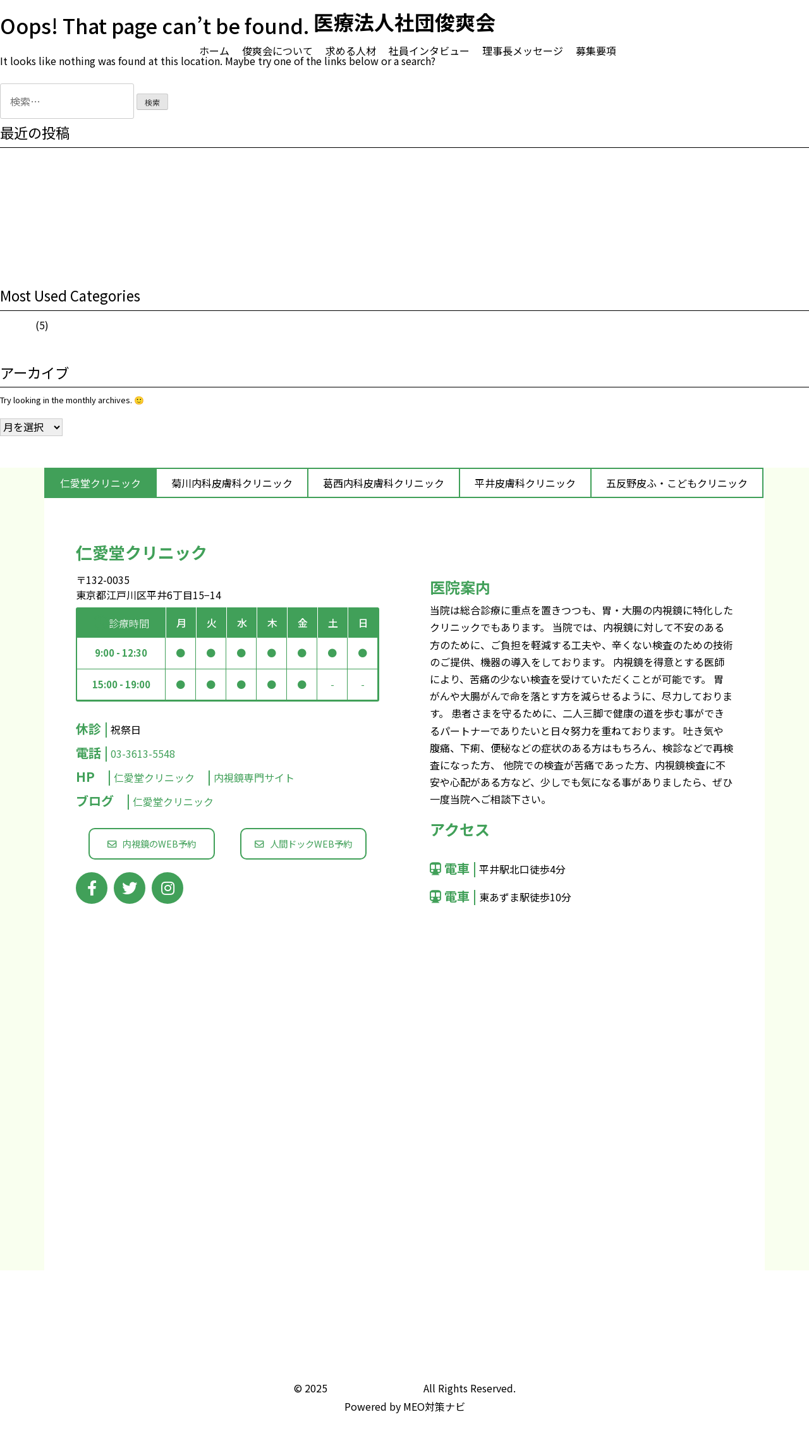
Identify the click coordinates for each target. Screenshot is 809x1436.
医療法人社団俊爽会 (375, 1388)
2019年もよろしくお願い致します (62, 227)
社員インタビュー (429, 50)
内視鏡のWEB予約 (151, 843)
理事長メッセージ (522, 50)
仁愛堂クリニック (155, 777)
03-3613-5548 (143, 753)
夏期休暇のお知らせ (37, 206)
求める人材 (350, 50)
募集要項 (596, 50)
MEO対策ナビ (434, 1406)
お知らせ (16, 326)
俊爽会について (277, 50)
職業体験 (16, 184)
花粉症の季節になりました (49, 249)
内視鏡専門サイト (254, 777)
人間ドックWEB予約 (303, 843)
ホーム (214, 50)
